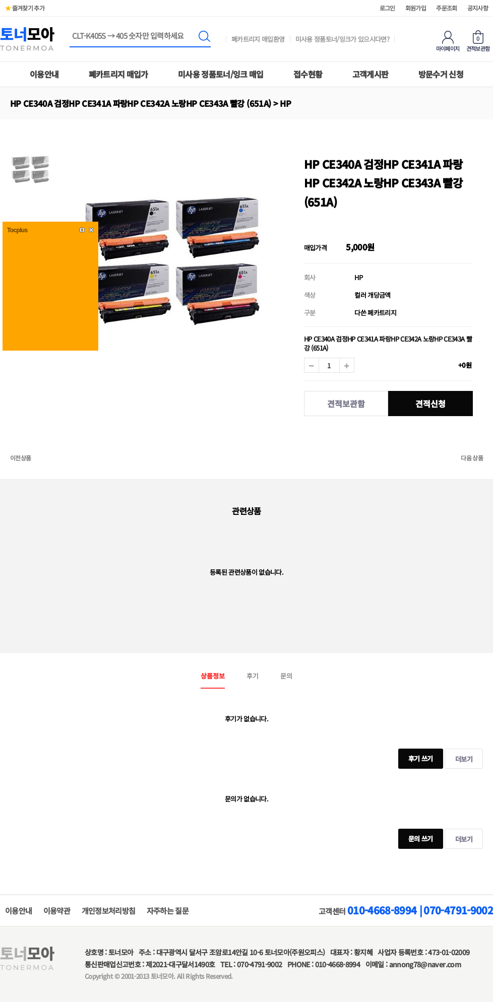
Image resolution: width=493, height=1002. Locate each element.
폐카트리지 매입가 (118, 74)
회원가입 (415, 8)
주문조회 (446, 8)
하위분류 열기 (33, 103)
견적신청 (430, 403)
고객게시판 (370, 74)
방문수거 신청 (440, 74)
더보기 (463, 759)
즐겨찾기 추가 (24, 8)
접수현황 (307, 74)
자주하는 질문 (168, 910)
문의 (286, 676)
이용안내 (44, 74)
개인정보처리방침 (109, 910)
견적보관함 (346, 403)
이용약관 (56, 910)
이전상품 (20, 457)
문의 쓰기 (415, 836)
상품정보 (213, 676)
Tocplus (17, 230)
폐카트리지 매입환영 (258, 39)
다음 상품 (472, 457)
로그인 (387, 8)
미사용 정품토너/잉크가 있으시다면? (342, 39)
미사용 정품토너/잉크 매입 (221, 74)
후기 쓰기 (415, 756)
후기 (252, 676)
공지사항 (477, 8)
